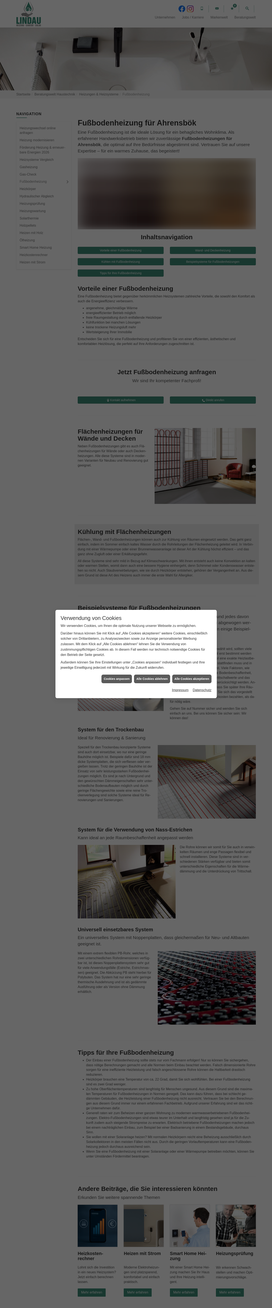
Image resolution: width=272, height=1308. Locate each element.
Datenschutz (202, 690)
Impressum (180, 690)
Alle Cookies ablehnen (152, 678)
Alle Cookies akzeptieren (192, 678)
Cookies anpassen (117, 678)
